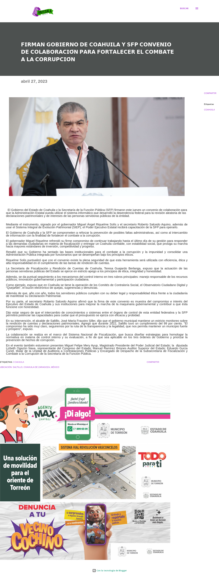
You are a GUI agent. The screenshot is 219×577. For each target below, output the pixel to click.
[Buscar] (184, 8)
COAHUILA (209, 110)
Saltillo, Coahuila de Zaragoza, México (36, 367)
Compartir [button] (210, 93)
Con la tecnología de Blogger (109, 570)
